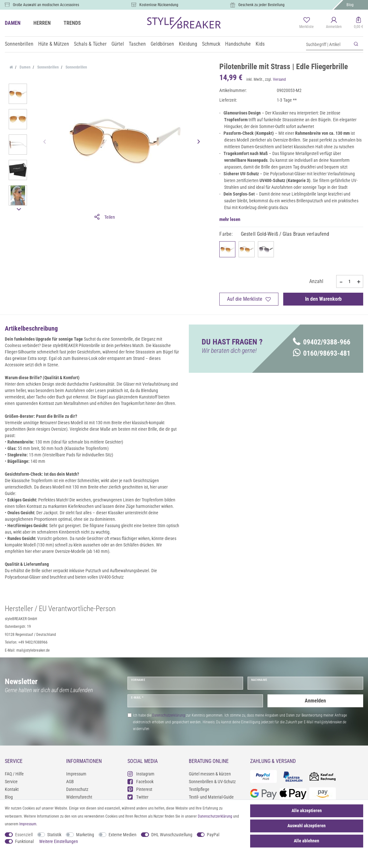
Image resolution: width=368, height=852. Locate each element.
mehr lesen (229, 219)
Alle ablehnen (306, 840)
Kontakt (12, 789)
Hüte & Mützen (53, 44)
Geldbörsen (162, 44)
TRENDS (72, 23)
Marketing (85, 834)
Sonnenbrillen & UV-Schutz (212, 781)
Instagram (140, 773)
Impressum (76, 773)
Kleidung (188, 44)
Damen (25, 67)
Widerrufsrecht (79, 797)
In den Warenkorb (323, 299)
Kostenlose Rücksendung (158, 5)
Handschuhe (238, 44)
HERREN (42, 23)
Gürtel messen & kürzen (210, 773)
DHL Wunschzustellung (171, 834)
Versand (279, 79)
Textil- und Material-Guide (211, 797)
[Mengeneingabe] (350, 281)
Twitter (137, 797)
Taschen (137, 44)
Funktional (24, 841)
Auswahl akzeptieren (306, 825)
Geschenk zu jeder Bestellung (261, 5)
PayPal (213, 834)
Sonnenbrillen (19, 44)
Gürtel (117, 44)
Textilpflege (199, 789)
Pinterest (139, 789)
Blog (350, 5)
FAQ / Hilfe (14, 773)
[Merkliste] (306, 23)
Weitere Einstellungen (58, 841)
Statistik (54, 834)
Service (11, 781)
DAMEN (13, 23)
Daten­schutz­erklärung (215, 816)
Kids (260, 44)
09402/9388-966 (321, 342)
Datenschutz (77, 789)
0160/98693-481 (321, 353)
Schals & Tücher (90, 44)
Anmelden (315, 701)
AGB (70, 781)
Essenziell (24, 834)
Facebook (140, 781)
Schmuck (211, 44)
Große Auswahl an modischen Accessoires (46, 5)
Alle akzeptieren (307, 810)
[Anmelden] (334, 23)
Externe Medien (122, 834)
